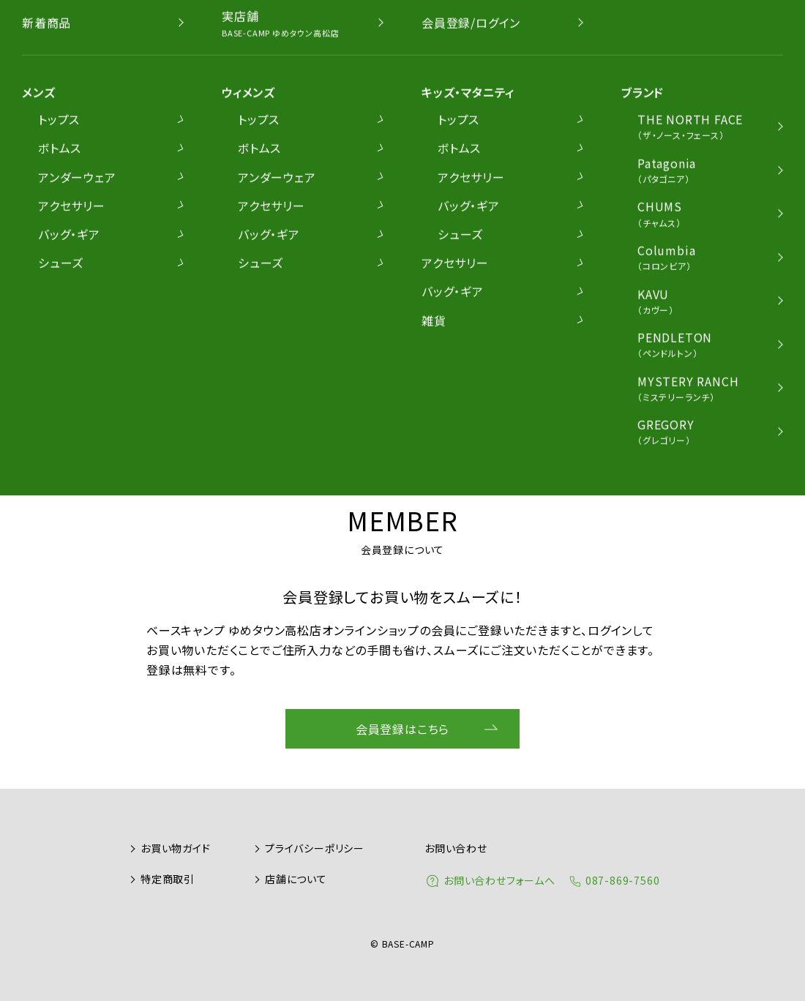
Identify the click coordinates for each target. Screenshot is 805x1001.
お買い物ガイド (176, 848)
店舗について (296, 878)
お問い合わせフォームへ (499, 880)
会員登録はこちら (402, 729)
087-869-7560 (622, 880)
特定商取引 (168, 878)
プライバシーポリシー (314, 848)
